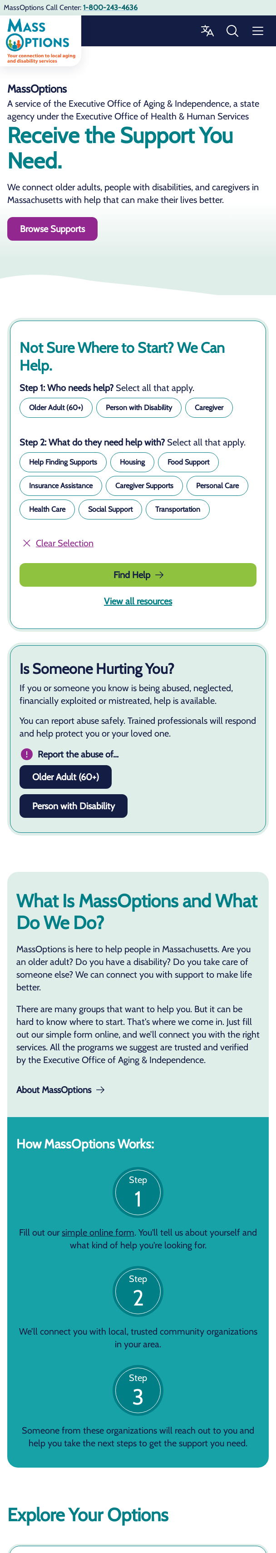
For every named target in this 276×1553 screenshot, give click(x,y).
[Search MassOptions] (232, 31)
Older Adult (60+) (65, 777)
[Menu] (258, 31)
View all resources (138, 601)
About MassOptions (60, 1089)
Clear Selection (57, 543)
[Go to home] (40, 40)
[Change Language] (207, 31)
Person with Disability (73, 806)
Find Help (139, 574)
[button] (56, 408)
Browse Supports (52, 228)
